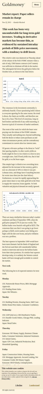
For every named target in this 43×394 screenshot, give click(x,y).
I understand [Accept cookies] (34, 385)
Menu (36, 5)
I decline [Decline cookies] (18, 385)
